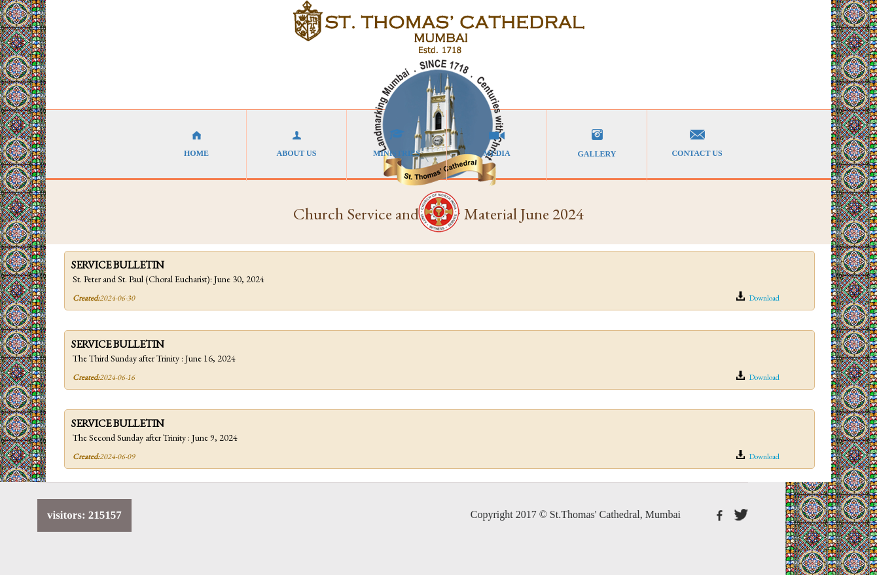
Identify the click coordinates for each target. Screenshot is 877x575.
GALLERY (597, 143)
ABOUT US (296, 143)
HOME (196, 143)
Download (757, 297)
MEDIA (497, 143)
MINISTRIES (397, 143)
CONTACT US (697, 143)
